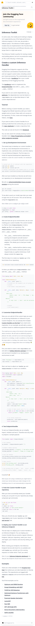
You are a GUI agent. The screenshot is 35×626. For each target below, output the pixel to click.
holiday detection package (18, 351)
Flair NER (7, 604)
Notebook (26, 130)
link (3, 577)
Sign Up (7, 25)
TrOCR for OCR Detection (12, 590)
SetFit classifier (9, 612)
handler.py (15, 78)
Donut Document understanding (14, 610)
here (11, 118)
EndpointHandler (7, 87)
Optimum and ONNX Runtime (13, 584)
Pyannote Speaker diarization (13, 598)
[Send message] (32, 623)
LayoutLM (7, 601)
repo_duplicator (9, 126)
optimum (5, 95)
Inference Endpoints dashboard (19, 556)
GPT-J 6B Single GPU (10, 607)
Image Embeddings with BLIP (13, 587)
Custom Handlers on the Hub (11, 323)
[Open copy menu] (32, 32)
